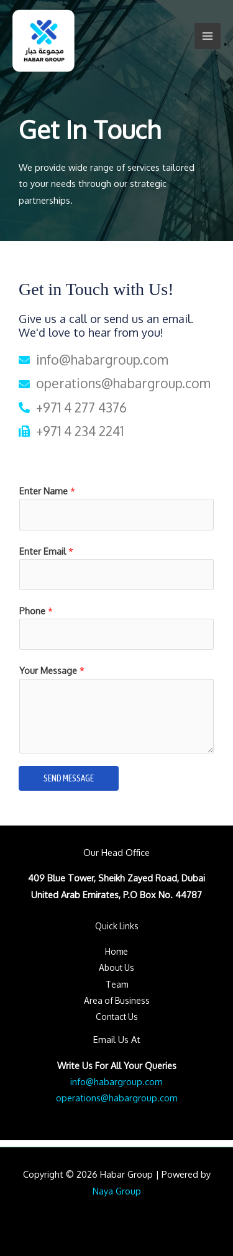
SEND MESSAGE (68, 778)
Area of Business (117, 1000)
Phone (36, 610)
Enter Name (47, 490)
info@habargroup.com (116, 1081)
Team (117, 984)
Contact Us (117, 1016)
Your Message (52, 670)
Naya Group (117, 1190)
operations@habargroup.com (117, 1097)
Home (116, 951)
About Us (116, 967)
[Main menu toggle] (207, 36)
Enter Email (46, 551)
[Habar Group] (43, 40)
